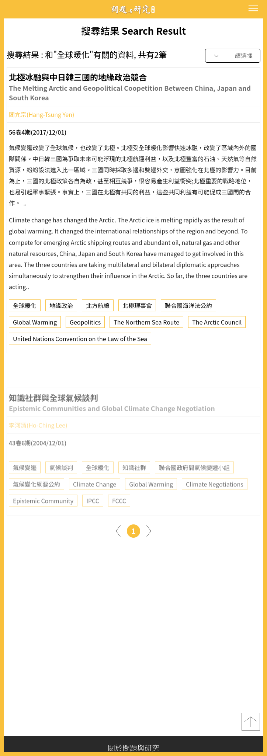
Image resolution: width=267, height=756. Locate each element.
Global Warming (35, 324)
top (251, 722)
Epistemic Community (43, 516)
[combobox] (232, 55)
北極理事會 (137, 308)
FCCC (119, 516)
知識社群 (134, 483)
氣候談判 (61, 483)
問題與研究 (133, 9)
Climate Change (94, 499)
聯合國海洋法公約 (188, 308)
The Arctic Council (217, 324)
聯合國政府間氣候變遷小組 (194, 483)
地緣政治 (61, 308)
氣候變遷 (25, 483)
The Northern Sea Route (146, 324)
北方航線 (98, 308)
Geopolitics (85, 324)
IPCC (92, 516)
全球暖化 (25, 308)
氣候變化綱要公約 (36, 499)
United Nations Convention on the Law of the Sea (80, 341)
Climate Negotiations (214, 499)
